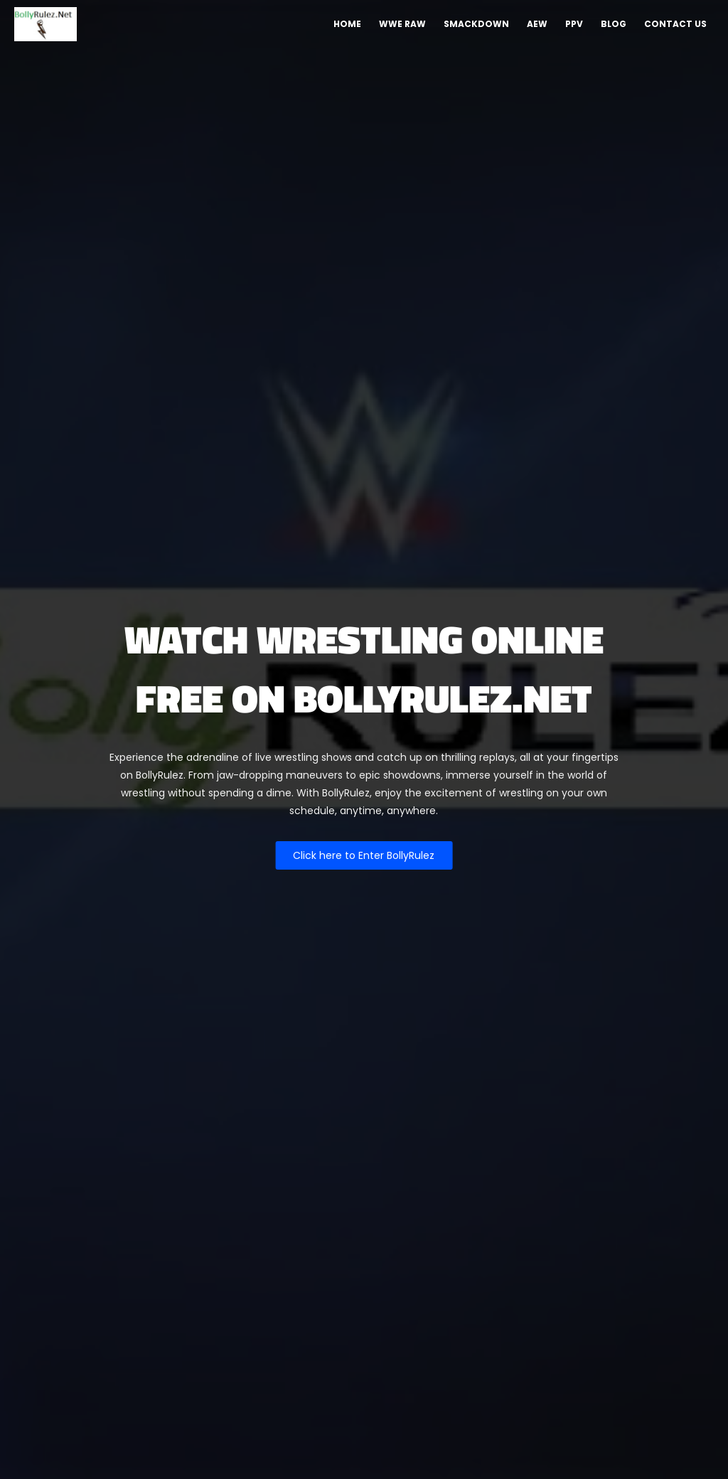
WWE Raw (402, 24)
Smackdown (476, 24)
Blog (613, 24)
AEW (537, 24)
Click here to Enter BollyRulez (363, 855)
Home (347, 24)
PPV (574, 24)
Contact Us (675, 24)
